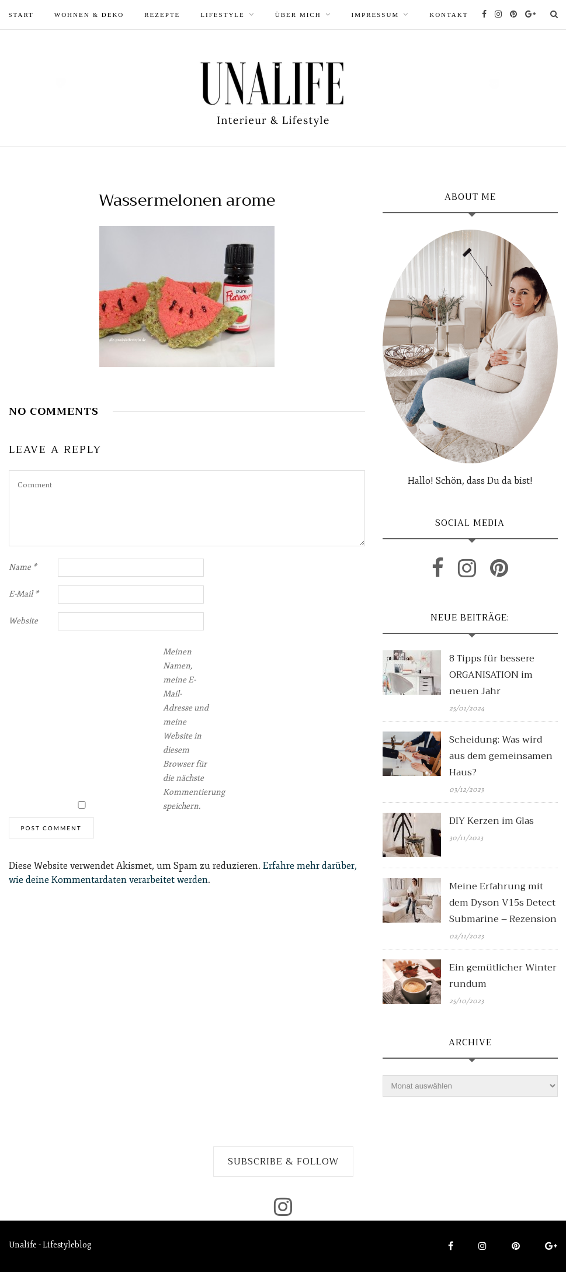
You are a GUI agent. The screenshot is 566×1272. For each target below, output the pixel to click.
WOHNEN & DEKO (89, 14)
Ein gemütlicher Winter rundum (503, 975)
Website (23, 621)
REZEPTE (162, 14)
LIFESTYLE (222, 14)
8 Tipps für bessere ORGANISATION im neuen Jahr (491, 674)
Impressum (376, 14)
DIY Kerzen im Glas (491, 821)
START (21, 14)
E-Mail (24, 594)
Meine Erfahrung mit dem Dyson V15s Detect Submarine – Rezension (503, 902)
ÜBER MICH (298, 14)
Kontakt (448, 14)
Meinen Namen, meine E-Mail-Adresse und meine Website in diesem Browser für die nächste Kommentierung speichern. (186, 729)
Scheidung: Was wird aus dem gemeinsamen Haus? (501, 756)
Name (23, 567)
